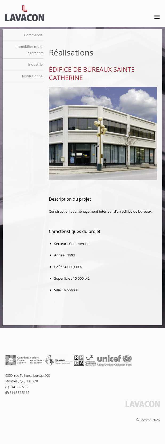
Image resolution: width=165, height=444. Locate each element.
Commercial (34, 35)
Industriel (36, 64)
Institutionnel (33, 76)
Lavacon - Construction (24, 13)
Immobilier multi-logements (30, 49)
